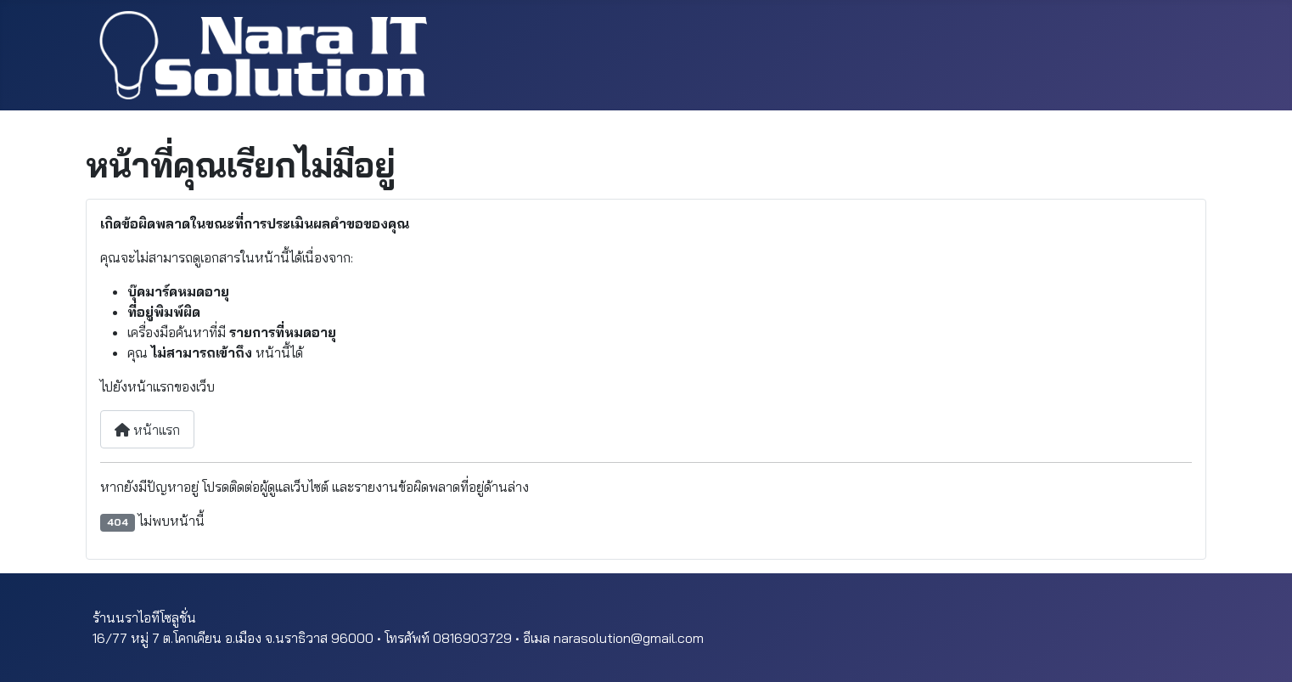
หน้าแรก (147, 429)
